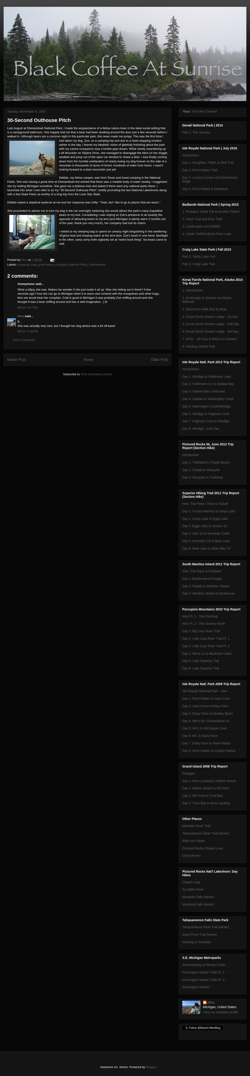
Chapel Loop (191, 882)
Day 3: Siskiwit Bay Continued (203, 391)
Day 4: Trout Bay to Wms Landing (206, 803)
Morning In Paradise (196, 942)
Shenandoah (97, 264)
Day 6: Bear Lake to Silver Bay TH (206, 548)
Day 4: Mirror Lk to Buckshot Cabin (207, 653)
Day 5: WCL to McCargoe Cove (204, 728)
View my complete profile (220, 1012)
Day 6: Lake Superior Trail (200, 668)
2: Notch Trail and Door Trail (202, 219)
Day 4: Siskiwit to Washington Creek (207, 399)
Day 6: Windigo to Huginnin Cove (205, 414)
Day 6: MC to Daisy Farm (200, 736)
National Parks (77, 264)
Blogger (151, 1067)
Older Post (159, 360)
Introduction (190, 155)
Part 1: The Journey (196, 132)
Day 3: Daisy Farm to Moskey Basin (207, 713)
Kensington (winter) (196, 987)
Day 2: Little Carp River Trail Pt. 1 (206, 638)
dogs (33, 264)
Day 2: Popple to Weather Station (206, 586)
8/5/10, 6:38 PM (28, 331)
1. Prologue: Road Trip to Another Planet (210, 211)
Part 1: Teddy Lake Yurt (198, 256)
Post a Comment (24, 340)
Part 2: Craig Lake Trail (198, 264)
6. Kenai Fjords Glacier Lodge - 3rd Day (210, 331)
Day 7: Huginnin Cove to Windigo (205, 421)
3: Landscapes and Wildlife (201, 226)
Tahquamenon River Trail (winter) (205, 833)
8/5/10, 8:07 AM (28, 307)
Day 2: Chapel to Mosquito (201, 470)
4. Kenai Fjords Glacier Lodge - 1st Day (210, 316)
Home (88, 360)
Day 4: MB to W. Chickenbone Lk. (206, 721)
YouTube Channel (204, 111)
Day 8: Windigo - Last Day (200, 428)
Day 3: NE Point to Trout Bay (202, 795)
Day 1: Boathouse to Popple (202, 578)
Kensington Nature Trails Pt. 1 (203, 972)
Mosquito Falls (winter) (198, 897)
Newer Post (16, 360)
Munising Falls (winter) (198, 904)
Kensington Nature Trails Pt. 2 (203, 980)
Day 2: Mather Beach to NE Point (205, 788)
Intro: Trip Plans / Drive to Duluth (205, 504)
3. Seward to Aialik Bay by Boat (204, 309)
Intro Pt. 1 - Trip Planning (200, 616)
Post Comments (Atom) (96, 374)
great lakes (45, 264)
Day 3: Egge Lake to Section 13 (204, 526)
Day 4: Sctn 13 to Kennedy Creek (206, 533)
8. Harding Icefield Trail (198, 346)
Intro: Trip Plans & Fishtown (201, 571)
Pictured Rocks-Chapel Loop (202, 848)
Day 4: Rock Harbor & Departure (205, 189)
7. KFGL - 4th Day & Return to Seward (209, 339)
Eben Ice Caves (193, 841)
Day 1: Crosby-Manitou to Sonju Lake (208, 511)
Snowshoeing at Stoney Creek (203, 965)
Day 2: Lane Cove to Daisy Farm (205, 706)
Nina (21, 316)
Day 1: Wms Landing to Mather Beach (209, 781)
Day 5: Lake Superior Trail (200, 661)
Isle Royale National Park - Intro (204, 691)
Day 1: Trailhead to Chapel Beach (206, 462)
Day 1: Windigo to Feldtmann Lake (206, 376)
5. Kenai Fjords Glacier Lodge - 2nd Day (210, 324)
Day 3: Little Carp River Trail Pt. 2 (206, 646)
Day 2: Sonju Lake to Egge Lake (205, 519)
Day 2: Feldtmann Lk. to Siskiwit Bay (208, 384)
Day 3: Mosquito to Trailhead (202, 477)
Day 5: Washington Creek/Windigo (206, 406)
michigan (60, 264)
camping (23, 264)
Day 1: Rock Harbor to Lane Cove (206, 698)
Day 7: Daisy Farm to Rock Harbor (206, 743)
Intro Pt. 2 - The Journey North (203, 623)
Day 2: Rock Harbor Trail (199, 170)
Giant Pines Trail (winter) (199, 934)
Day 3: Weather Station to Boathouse (208, 593)
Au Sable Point (192, 889)
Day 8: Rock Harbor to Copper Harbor (209, 751)
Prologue (188, 773)
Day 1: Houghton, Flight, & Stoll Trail (208, 162)
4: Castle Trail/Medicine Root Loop (206, 234)
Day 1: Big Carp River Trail (201, 631)
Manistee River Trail (196, 826)
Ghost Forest (191, 855)
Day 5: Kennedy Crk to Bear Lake (206, 541)
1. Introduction (192, 290)
